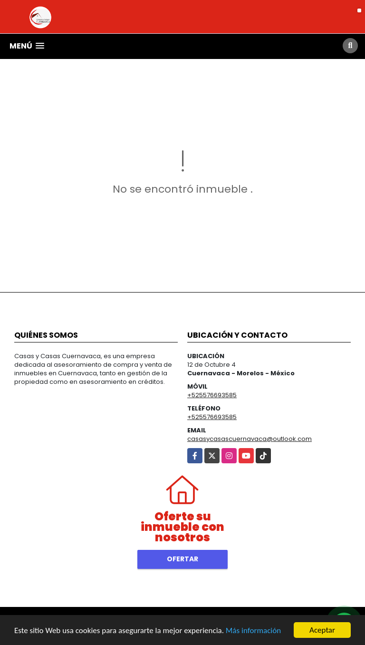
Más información (253, 631)
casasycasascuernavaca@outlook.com (249, 438)
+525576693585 (212, 395)
